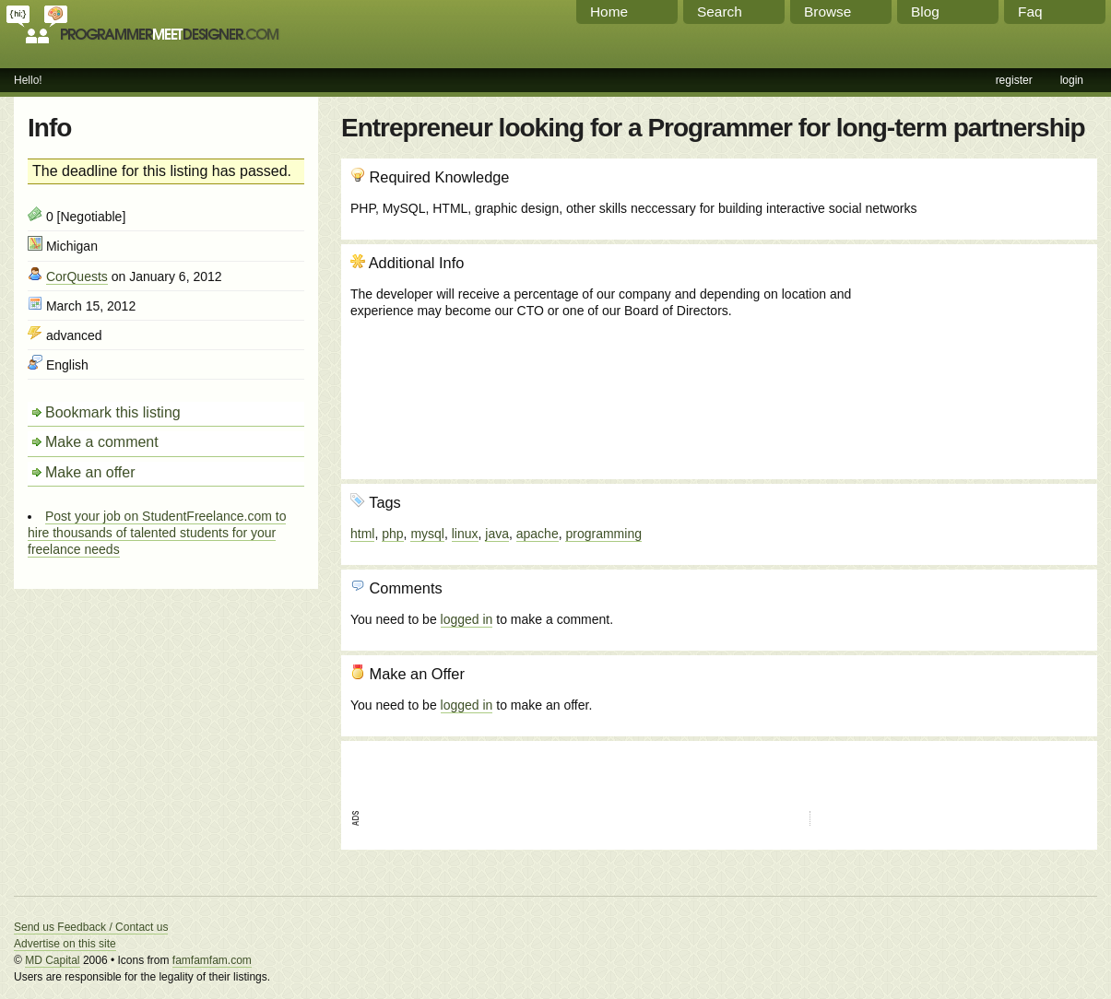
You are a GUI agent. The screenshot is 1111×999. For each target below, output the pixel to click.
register (1014, 80)
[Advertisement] (988, 353)
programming (603, 533)
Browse (827, 11)
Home (609, 11)
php (392, 533)
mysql (427, 533)
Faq (1030, 11)
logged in (467, 619)
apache (537, 533)
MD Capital (52, 960)
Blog (925, 11)
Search (719, 11)
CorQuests (77, 276)
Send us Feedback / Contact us (91, 927)
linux (465, 533)
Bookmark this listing (113, 412)
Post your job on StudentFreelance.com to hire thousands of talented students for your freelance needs (157, 533)
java (497, 533)
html (362, 533)
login (1071, 80)
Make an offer (90, 472)
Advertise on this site (65, 943)
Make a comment (102, 442)
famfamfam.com (212, 960)
